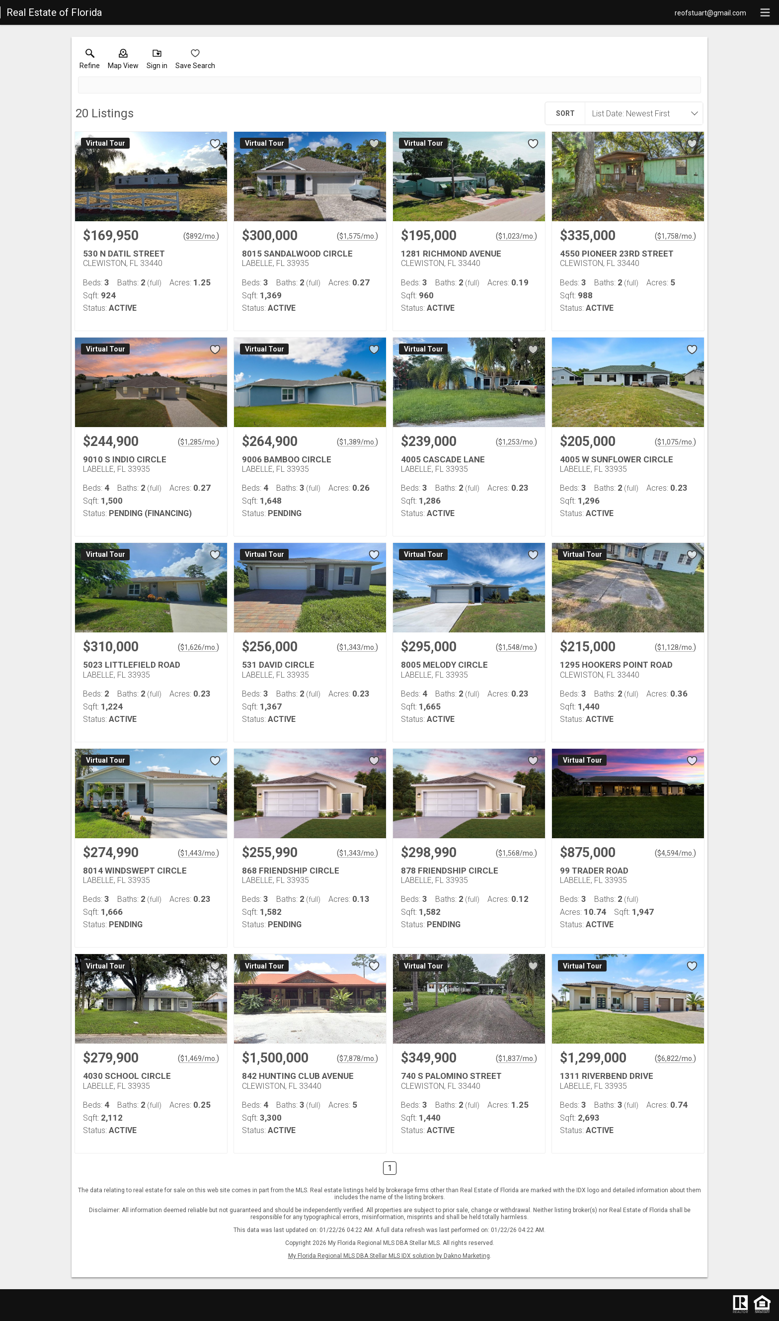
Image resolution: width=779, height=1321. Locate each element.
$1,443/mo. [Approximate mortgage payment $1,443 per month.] (198, 853)
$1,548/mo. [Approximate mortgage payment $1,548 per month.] (516, 647)
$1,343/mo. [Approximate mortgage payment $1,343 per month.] (357, 647)
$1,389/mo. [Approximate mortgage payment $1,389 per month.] (357, 442)
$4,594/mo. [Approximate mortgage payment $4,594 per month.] (675, 853)
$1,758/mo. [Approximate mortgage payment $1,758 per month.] (675, 236)
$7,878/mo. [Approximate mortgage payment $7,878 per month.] (357, 1058)
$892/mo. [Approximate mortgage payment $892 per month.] (201, 236)
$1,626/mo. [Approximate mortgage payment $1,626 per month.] (198, 647)
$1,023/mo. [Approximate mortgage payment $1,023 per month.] (516, 236)
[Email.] (710, 12)
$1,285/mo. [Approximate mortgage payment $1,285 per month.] (198, 442)
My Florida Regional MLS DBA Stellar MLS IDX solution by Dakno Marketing (389, 1255)
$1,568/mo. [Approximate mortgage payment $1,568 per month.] (516, 853)
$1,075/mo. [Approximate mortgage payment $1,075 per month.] (675, 442)
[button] (123, 61)
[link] (90, 61)
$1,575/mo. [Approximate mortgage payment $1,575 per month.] (357, 236)
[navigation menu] (765, 12)
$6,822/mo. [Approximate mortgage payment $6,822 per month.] (675, 1058)
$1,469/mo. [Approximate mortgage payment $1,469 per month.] (198, 1058)
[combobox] (641, 113)
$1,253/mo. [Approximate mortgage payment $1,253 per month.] (516, 442)
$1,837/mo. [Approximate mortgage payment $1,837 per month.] (516, 1058)
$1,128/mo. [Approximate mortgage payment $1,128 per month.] (675, 647)
